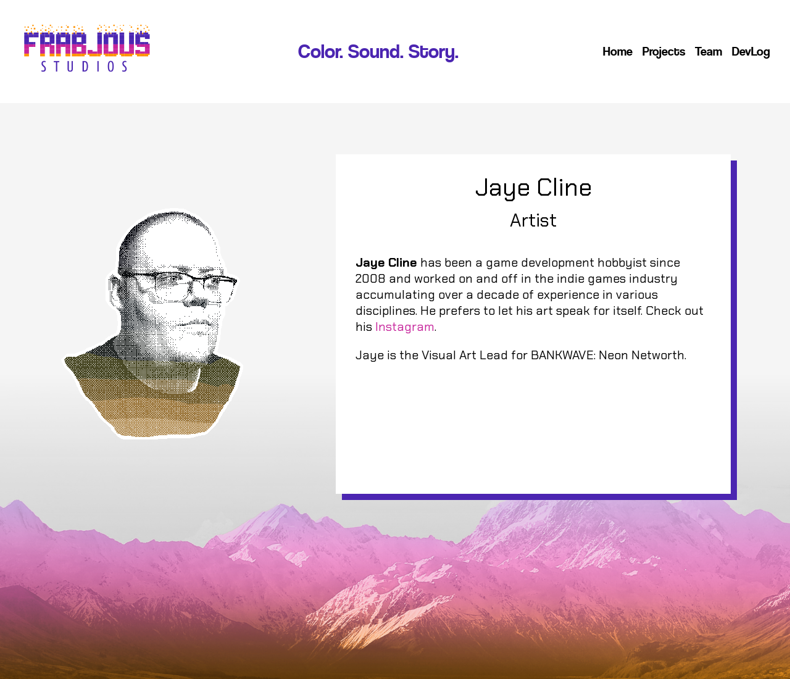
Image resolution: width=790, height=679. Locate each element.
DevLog (751, 51)
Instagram (404, 327)
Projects (663, 51)
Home (618, 51)
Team (708, 51)
